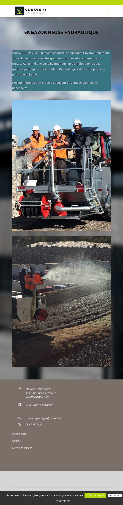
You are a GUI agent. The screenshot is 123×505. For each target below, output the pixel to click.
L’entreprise (19, 434)
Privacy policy (63, 501)
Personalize (114, 495)
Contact (17, 441)
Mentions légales (22, 448)
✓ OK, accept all (95, 495)
